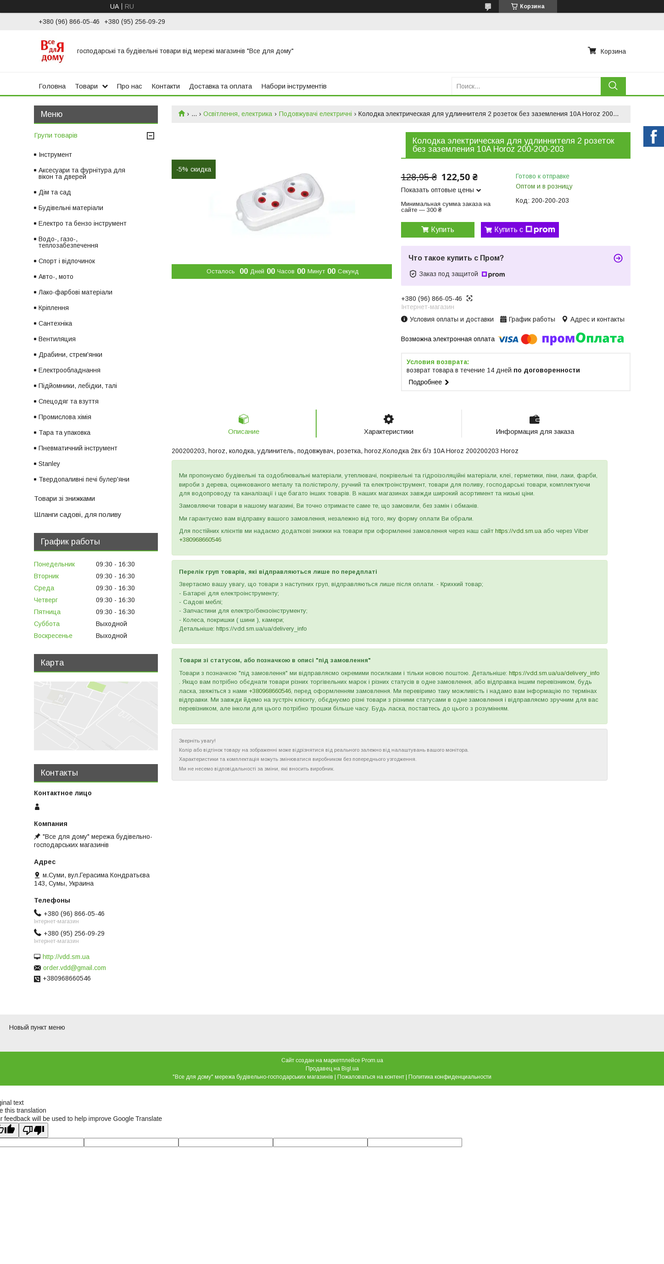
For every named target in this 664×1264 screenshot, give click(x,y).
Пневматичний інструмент (78, 448)
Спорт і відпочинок (67, 261)
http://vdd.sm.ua (66, 956)
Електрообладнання (69, 370)
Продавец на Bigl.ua (332, 1068)
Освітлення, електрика (237, 113)
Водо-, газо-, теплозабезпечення (68, 242)
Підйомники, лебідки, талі (78, 385)
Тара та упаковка (64, 432)
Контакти (165, 86)
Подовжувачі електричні (315, 113)
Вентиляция (57, 339)
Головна (52, 86)
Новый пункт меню (37, 1027)
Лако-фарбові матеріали (75, 292)
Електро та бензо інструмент (83, 223)
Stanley (49, 463)
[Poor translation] (33, 1130)
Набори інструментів (294, 86)
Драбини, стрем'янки (70, 354)
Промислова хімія (65, 417)
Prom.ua (372, 1060)
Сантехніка (55, 323)
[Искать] (613, 86)
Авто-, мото (56, 276)
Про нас (129, 86)
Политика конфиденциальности (449, 1077)
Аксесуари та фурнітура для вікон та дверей (82, 173)
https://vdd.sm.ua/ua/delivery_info (554, 673)
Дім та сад (55, 192)
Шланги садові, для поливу (78, 514)
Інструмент (55, 154)
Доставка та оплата (220, 86)
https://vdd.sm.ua (518, 530)
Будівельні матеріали (71, 207)
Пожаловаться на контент (370, 1077)
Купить (442, 229)
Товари (86, 86)
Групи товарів (56, 135)
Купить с (524, 230)
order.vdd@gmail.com (74, 967)
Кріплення (54, 307)
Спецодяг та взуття (69, 401)
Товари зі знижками (64, 498)
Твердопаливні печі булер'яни (84, 479)
